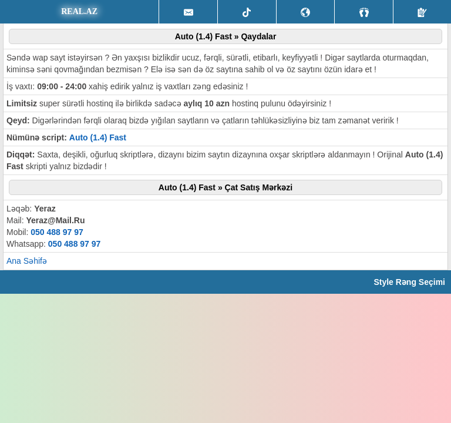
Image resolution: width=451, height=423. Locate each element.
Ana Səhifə (26, 261)
